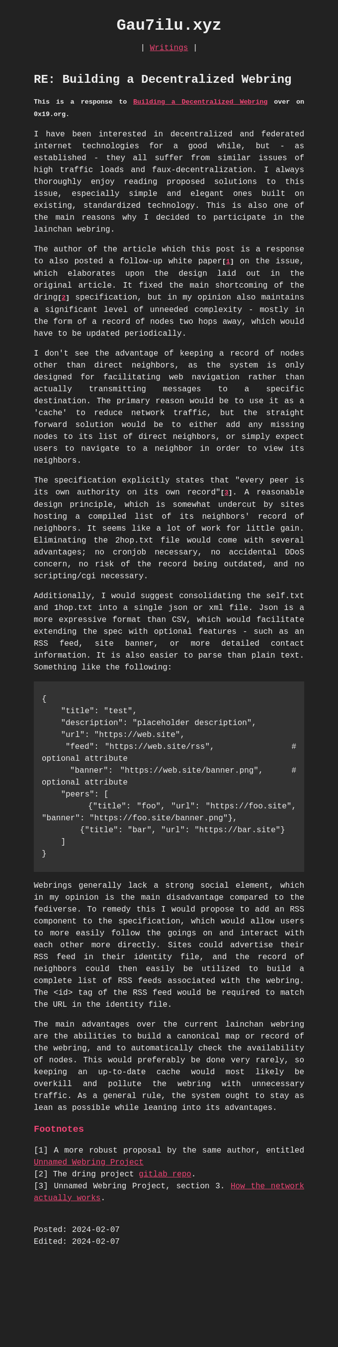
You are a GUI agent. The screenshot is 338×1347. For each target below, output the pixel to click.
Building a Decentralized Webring (200, 102)
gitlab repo (165, 1174)
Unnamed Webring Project (89, 1162)
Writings (169, 48)
